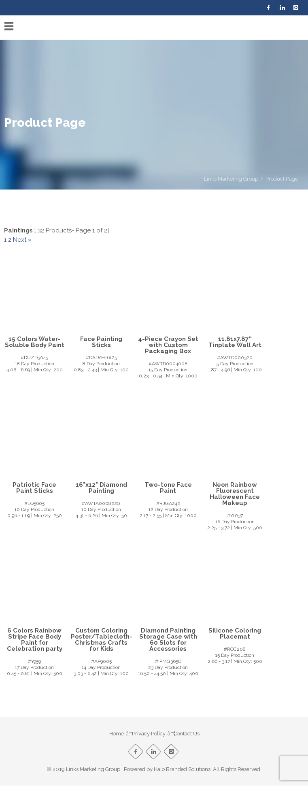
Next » (22, 239)
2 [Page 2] (9, 239)
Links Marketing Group (231, 179)
